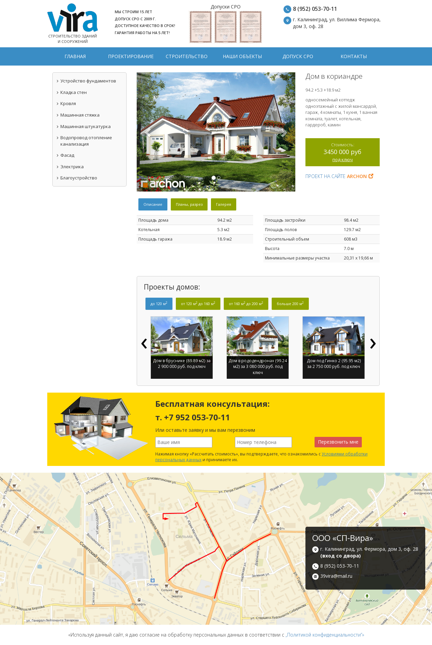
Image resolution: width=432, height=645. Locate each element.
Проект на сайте (339, 176)
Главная (75, 56)
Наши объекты (242, 56)
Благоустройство (76, 178)
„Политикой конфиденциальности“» (325, 634)
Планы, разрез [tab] (189, 204)
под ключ (342, 159)
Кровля (66, 103)
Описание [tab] (152, 204)
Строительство (187, 56)
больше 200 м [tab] (290, 303)
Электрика (70, 167)
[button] (149, 132)
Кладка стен (71, 92)
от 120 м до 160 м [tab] (198, 303)
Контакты (354, 56)
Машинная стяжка (78, 115)
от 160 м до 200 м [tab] (246, 303)
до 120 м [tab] (159, 303)
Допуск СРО (297, 56)
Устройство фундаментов (86, 81)
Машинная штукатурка (83, 126)
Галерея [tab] (223, 204)
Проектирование (131, 56)
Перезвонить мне (338, 442)
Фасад (65, 155)
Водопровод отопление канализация (84, 140)
